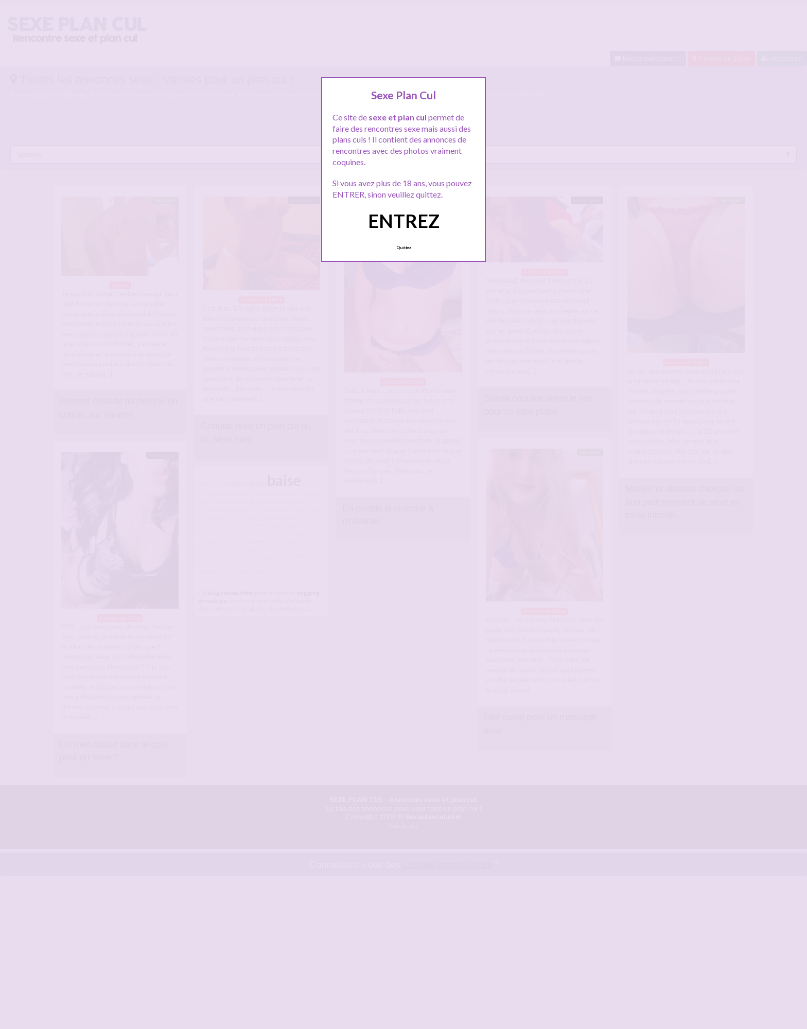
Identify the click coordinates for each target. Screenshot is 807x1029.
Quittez (403, 247)
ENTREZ (404, 220)
